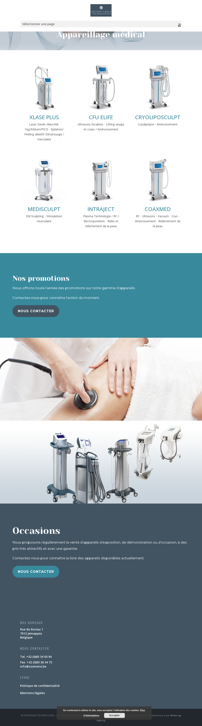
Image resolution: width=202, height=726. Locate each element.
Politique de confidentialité (40, 686)
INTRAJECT (101, 209)
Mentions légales (32, 693)
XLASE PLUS (44, 117)
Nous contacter (36, 311)
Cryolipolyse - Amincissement (158, 124)
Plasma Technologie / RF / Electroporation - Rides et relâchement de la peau (101, 221)
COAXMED (158, 209)
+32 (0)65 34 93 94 (39, 657)
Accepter (114, 715)
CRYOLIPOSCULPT (157, 117)
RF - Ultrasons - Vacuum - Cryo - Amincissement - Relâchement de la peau (157, 221)
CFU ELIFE (101, 117)
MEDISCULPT (44, 209)
